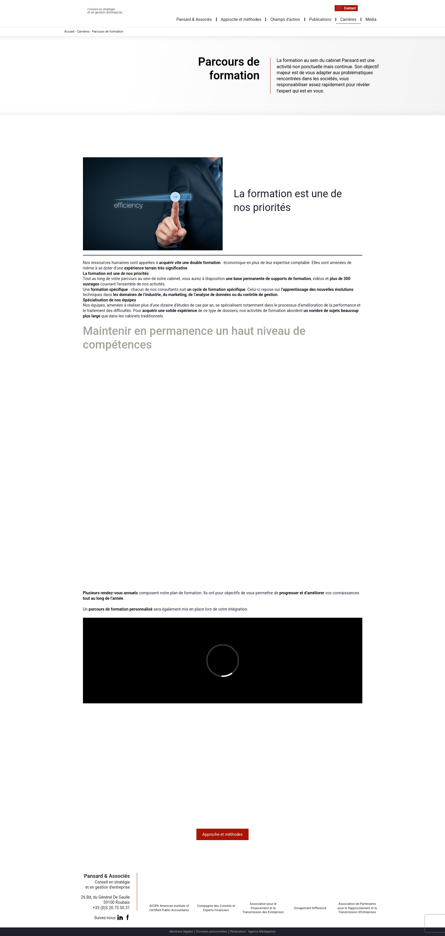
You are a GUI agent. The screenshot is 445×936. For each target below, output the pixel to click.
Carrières (348, 19)
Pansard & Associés (194, 19)
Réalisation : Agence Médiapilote (253, 931)
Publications (320, 19)
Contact (346, 8)
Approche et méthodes (241, 19)
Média (371, 19)
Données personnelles (211, 931)
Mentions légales (181, 931)
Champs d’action (285, 19)
